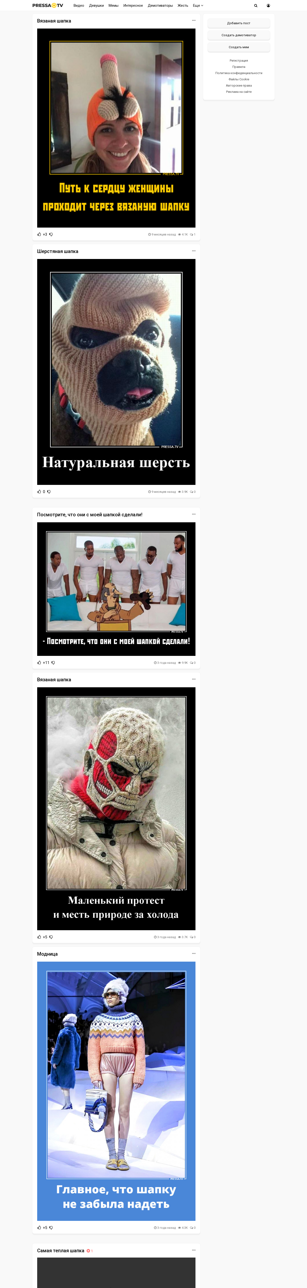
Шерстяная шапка (57, 251)
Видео (79, 5)
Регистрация (239, 60)
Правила (238, 67)
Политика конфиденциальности (238, 73)
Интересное (133, 5)
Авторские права (239, 85)
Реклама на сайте (239, 92)
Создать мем (239, 47)
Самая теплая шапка (65, 1250)
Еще (198, 5)
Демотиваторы (160, 5)
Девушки (96, 5)
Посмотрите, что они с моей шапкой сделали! (89, 515)
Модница (47, 954)
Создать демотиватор (239, 35)
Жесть (183, 5)
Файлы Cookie (239, 79)
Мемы (113, 5)
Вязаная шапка (54, 21)
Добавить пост (238, 23)
